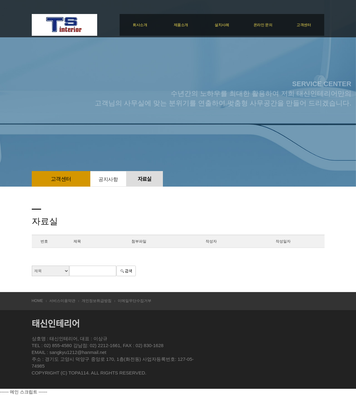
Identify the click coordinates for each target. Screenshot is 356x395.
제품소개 (181, 25)
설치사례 (222, 25)
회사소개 (140, 25)
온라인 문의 (263, 25)
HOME (37, 301)
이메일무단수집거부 (134, 301)
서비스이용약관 (62, 301)
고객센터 (304, 25)
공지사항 (108, 179)
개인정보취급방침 (97, 301)
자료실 (144, 179)
